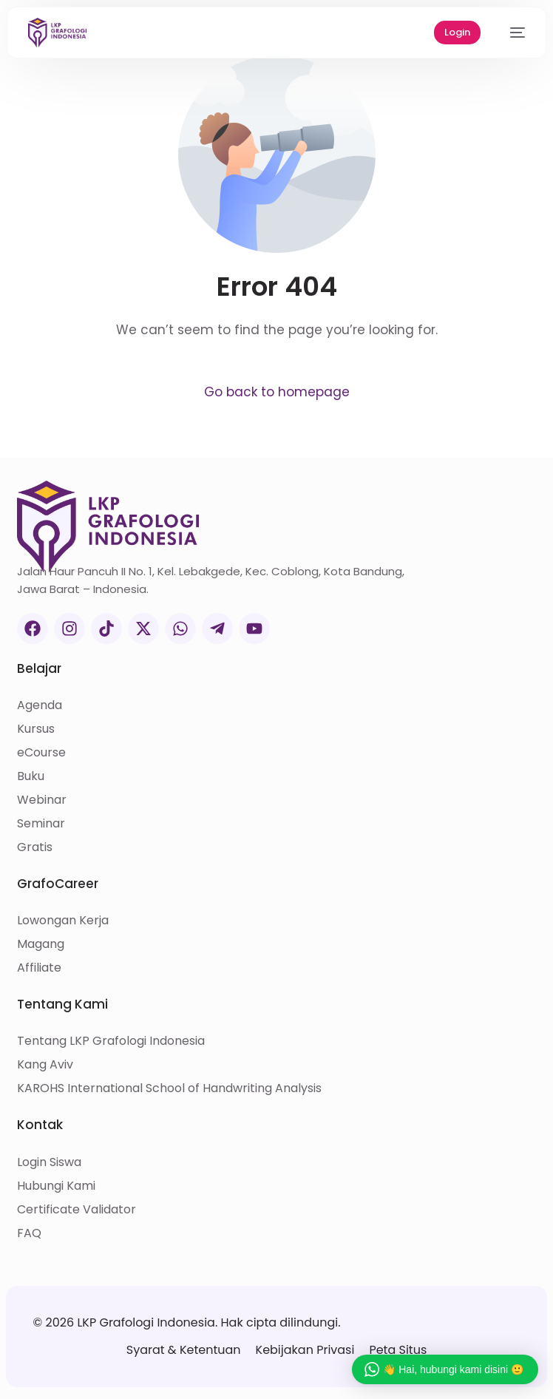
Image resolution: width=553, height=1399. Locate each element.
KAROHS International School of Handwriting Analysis (169, 1088)
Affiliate (39, 967)
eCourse (41, 752)
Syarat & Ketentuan (183, 1349)
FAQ (29, 1233)
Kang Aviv (45, 1064)
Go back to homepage (277, 392)
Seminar (41, 823)
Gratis (34, 847)
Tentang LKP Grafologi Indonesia (111, 1040)
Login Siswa (49, 1162)
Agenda (39, 705)
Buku (30, 776)
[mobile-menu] (510, 32)
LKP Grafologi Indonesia (145, 1322)
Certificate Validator (76, 1209)
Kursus (36, 728)
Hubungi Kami (56, 1185)
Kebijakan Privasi (305, 1349)
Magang (40, 943)
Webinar (42, 799)
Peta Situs (398, 1349)
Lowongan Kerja (63, 920)
